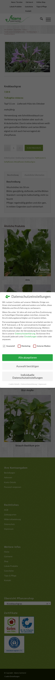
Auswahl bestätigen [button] (27, 366)
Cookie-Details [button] (14, 384)
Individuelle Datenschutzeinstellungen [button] (27, 376)
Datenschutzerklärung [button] (29, 384)
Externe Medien (41, 346)
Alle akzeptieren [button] (27, 357)
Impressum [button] (42, 384)
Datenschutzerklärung (25, 333)
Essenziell (9, 346)
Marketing (24, 346)
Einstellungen (30, 336)
